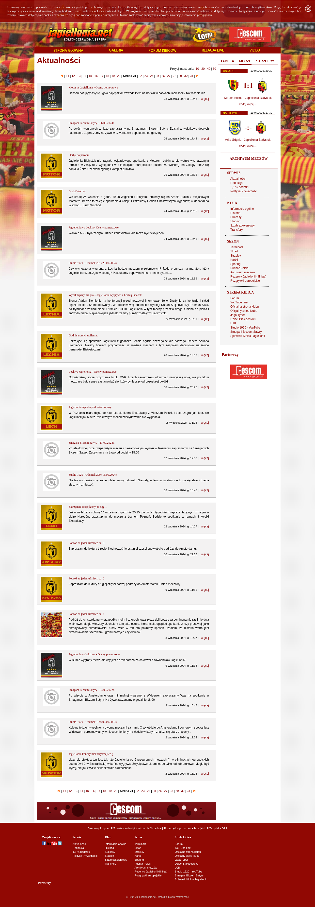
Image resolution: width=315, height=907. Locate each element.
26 (163, 76)
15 (90, 76)
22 (140, 76)
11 (67, 76)
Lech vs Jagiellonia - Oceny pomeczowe (92, 371)
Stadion (235, 221)
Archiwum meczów (242, 272)
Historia (235, 213)
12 (73, 76)
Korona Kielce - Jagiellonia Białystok (247, 98)
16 (96, 76)
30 (185, 76)
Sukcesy (235, 217)
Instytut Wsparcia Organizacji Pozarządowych (155, 828)
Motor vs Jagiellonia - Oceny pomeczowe (93, 87)
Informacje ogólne (242, 208)
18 (107, 76)
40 (208, 68)
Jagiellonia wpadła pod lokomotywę (90, 407)
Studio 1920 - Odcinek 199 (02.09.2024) (93, 722)
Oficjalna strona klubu (244, 306)
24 (151, 76)
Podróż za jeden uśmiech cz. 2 (86, 578)
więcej (205, 99)
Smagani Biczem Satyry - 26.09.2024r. (91, 123)
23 (145, 76)
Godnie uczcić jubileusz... (84, 335)
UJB (233, 323)
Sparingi (235, 264)
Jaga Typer (237, 315)
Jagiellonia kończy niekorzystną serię (91, 754)
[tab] (227, 61)
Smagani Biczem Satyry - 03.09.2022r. (91, 690)
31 (191, 76)
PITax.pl (212, 828)
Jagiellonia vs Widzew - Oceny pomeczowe (94, 654)
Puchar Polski (239, 268)
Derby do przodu (79, 155)
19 (113, 76)
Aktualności (237, 178)
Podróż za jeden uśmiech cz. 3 (86, 543)
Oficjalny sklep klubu (243, 311)
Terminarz (236, 247)
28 (174, 76)
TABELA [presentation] (227, 61)
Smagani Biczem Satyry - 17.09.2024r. (91, 442)
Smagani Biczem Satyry (246, 331)
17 (101, 76)
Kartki (234, 260)
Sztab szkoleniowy (242, 225)
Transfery (236, 229)
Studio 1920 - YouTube (245, 327)
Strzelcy (235, 255)
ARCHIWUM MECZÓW (249, 158)
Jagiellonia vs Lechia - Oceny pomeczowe (94, 227)
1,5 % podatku (239, 187)
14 (84, 76)
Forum (234, 298)
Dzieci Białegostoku (243, 319)
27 (168, 76)
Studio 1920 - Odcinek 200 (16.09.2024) (93, 474)
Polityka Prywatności (243, 191)
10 (197, 68)
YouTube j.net (239, 302)
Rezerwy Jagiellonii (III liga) (248, 276)
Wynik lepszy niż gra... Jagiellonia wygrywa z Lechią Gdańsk (105, 295)
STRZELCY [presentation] (265, 61)
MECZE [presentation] (245, 61)
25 (157, 76)
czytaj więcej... (248, 104)
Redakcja (236, 183)
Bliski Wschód (77, 191)
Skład (234, 251)
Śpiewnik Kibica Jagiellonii (247, 336)
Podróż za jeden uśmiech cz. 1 (86, 614)
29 (180, 76)
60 (214, 68)
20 (203, 68)
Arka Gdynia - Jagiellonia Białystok (248, 139)
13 (79, 76)
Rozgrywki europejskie (245, 280)
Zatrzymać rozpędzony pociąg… (88, 506)
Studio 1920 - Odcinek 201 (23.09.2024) (93, 263)
